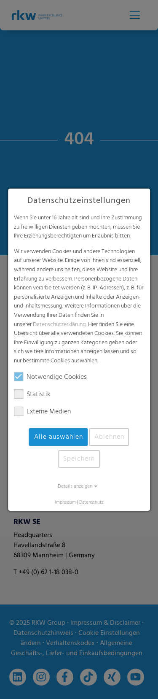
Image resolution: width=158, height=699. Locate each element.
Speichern (79, 458)
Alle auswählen (58, 437)
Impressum (65, 502)
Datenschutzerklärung (59, 324)
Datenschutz (91, 502)
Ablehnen (109, 437)
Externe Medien (42, 412)
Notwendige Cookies (50, 377)
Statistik (32, 394)
